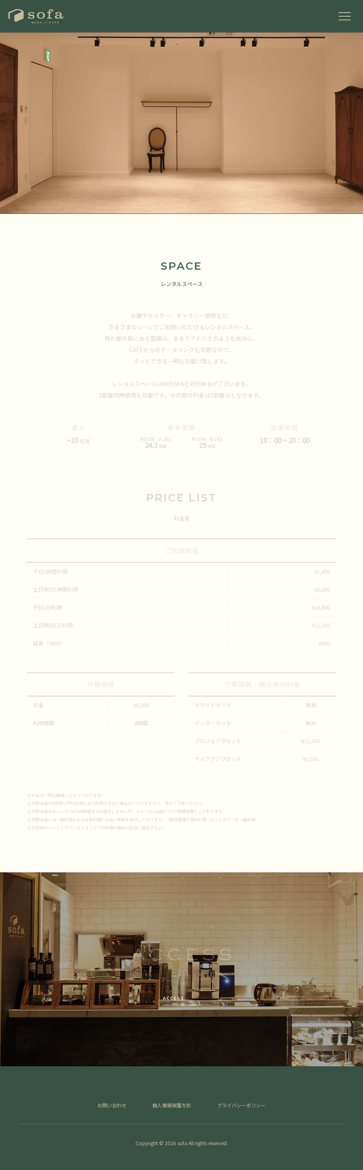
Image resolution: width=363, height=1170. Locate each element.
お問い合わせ (112, 1105)
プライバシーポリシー (241, 1105)
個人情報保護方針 (171, 1105)
